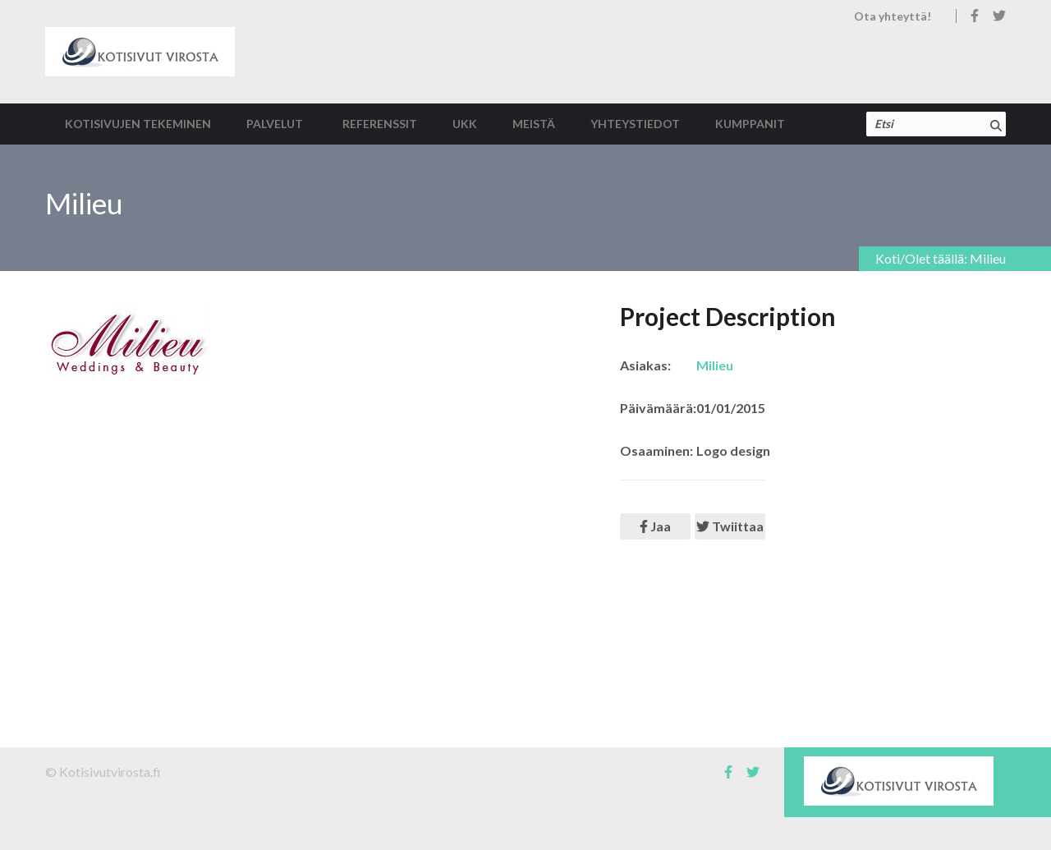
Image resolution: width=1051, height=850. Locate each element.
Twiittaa (730, 526)
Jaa (655, 526)
